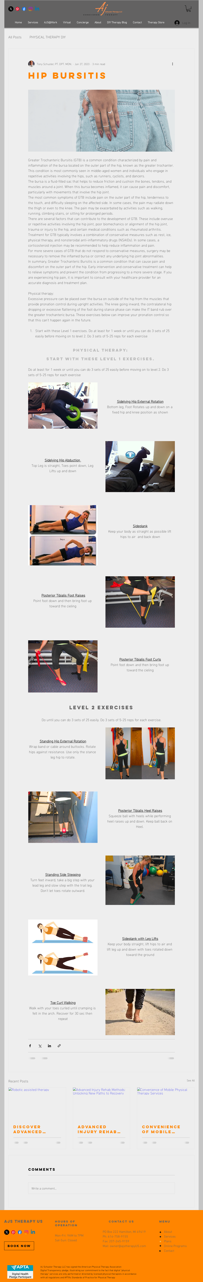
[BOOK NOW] (19, 1245)
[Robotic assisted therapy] (37, 1104)
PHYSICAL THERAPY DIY (48, 36)
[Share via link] (59, 1046)
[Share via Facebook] (30, 1046)
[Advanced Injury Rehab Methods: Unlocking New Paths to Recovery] (101, 1104)
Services (170, 1237)
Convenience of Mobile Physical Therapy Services (161, 1129)
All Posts (15, 36)
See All (191, 1080)
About (168, 1232)
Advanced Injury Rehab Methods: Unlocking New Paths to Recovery (101, 1129)
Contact (169, 1251)
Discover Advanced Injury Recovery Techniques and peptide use (31, 1129)
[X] (10, 8)
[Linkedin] (37, 8)
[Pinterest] (17, 8)
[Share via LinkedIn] (49, 1046)
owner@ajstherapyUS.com (128, 1246)
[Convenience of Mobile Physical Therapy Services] (165, 1104)
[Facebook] (24, 8)
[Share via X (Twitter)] (40, 1046)
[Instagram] (30, 8)
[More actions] (172, 63)
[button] (188, 8)
